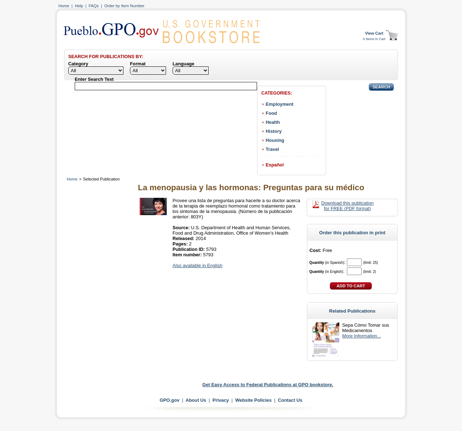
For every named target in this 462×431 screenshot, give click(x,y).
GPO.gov (169, 400)
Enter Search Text (94, 79)
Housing (275, 140)
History (274, 131)
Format (137, 63)
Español (275, 164)
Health (273, 122)
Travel (272, 149)
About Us (196, 400)
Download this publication (347, 205)
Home (63, 6)
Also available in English (197, 265)
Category (78, 63)
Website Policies (253, 400)
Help (79, 6)
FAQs (94, 6)
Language (183, 63)
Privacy (221, 400)
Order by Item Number (124, 6)
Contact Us (290, 400)
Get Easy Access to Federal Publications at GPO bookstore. (268, 384)
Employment (279, 104)
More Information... (361, 336)
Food (271, 113)
